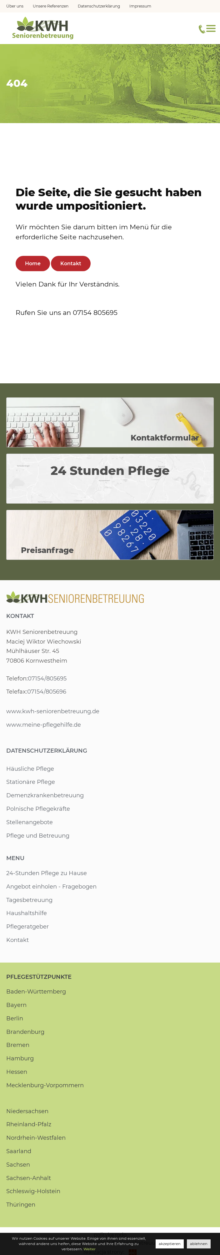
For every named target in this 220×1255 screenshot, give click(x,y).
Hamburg (20, 1058)
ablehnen (199, 1244)
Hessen (16, 1071)
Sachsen (18, 1164)
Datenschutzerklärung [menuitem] (99, 6)
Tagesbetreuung (29, 900)
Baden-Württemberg (36, 991)
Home (33, 263)
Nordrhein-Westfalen (35, 1137)
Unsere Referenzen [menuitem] (51, 6)
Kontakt (71, 263)
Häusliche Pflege (30, 768)
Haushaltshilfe (26, 913)
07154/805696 (46, 691)
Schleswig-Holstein (33, 1191)
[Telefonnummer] (202, 29)
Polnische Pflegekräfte (37, 808)
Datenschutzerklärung (46, 750)
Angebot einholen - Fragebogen (51, 886)
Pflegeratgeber (27, 926)
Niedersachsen (27, 1111)
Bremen (17, 1045)
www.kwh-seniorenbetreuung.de (52, 711)
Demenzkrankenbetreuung (44, 795)
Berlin (14, 1018)
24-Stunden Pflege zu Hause (46, 873)
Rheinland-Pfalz (28, 1124)
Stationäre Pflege (30, 782)
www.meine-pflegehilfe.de (43, 724)
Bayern (16, 1005)
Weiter (79, 1249)
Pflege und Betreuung (37, 835)
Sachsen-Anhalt (28, 1178)
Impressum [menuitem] (141, 6)
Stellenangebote (29, 822)
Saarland (18, 1151)
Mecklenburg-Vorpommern (45, 1085)
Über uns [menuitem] (14, 6)
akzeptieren (170, 1244)
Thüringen (21, 1204)
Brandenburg (25, 1031)
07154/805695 (47, 678)
